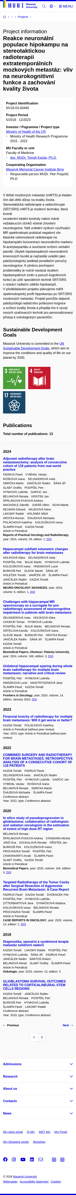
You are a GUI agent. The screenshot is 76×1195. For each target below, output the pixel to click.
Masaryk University (25, 1176)
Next (68, 1025)
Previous (11, 1025)
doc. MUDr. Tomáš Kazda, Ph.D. (33, 157)
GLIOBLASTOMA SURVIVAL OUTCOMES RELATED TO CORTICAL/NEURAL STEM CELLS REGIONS (34, 985)
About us (10, 1088)
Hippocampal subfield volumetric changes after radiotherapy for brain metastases (35, 550)
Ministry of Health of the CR (26, 131)
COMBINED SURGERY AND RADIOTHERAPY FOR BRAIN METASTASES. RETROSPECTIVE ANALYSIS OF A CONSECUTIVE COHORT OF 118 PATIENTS (38, 760)
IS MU (31, 1132)
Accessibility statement (34, 1181)
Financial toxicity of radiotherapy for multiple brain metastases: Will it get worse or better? (37, 718)
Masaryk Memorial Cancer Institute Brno (35, 169)
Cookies (56, 1181)
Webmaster (10, 1181)
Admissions (12, 1064)
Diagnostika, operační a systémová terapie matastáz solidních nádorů (36, 943)
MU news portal (13, 1132)
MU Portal (60, 1132)
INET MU (44, 1132)
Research (10, 1076)
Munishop (39, 1141)
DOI (49, 539)
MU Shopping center (16, 1141)
